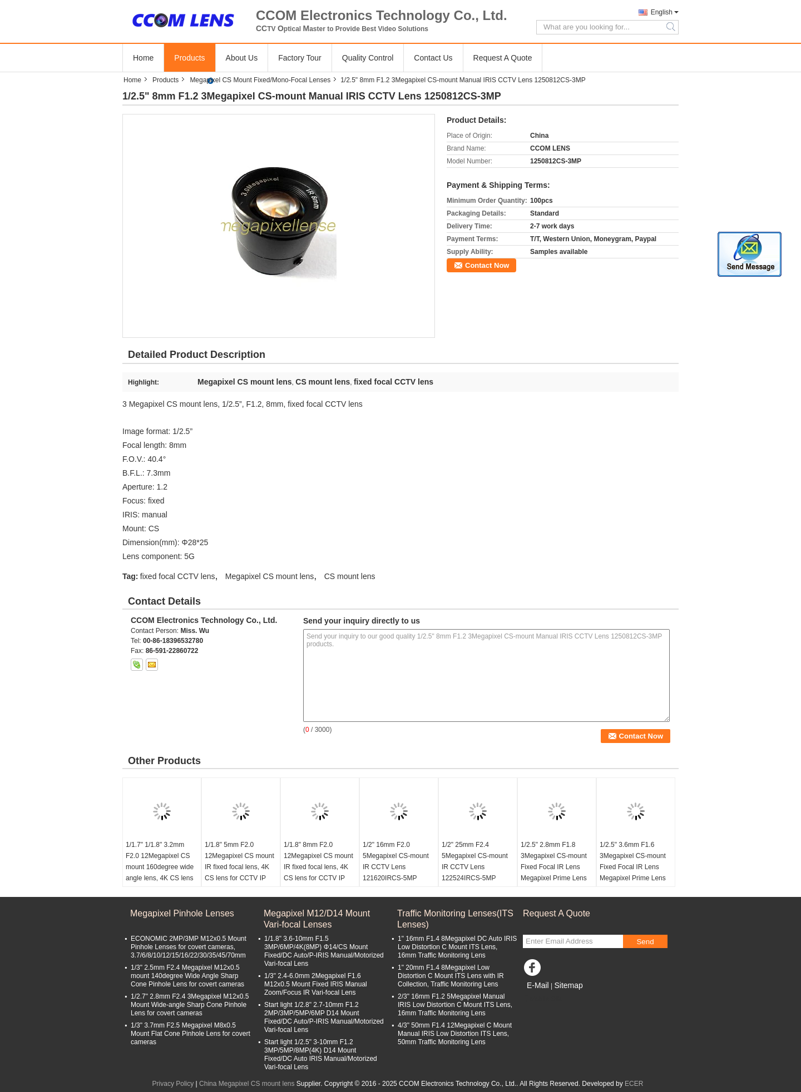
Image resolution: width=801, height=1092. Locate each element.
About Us (242, 57)
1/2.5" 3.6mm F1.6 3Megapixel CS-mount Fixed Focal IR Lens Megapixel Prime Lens (633, 861)
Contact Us (433, 57)
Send (645, 942)
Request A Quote (502, 57)
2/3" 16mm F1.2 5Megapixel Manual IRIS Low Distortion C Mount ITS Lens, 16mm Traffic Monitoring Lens (455, 1005)
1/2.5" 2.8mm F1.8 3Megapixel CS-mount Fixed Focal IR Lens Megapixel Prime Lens (554, 861)
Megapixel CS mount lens (269, 576)
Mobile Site (542, 999)
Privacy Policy (173, 1084)
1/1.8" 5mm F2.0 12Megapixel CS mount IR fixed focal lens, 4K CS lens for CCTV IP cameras (239, 867)
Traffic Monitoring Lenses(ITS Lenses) (455, 919)
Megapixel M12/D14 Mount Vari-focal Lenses (317, 919)
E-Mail (538, 985)
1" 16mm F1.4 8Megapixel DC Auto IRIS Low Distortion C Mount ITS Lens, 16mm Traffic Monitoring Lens (457, 947)
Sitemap (568, 985)
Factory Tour (300, 57)
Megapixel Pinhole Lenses (182, 913)
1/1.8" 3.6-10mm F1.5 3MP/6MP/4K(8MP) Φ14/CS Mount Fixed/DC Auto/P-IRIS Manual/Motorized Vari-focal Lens (324, 951)
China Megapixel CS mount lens (246, 1084)
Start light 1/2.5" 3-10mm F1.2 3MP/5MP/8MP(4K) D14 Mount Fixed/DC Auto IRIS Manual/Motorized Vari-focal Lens (320, 1054)
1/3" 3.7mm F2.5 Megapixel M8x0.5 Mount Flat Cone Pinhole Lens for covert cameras (190, 1033)
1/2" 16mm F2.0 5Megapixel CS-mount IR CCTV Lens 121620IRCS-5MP (396, 861)
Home (143, 57)
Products (189, 57)
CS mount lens (349, 576)
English (662, 12)
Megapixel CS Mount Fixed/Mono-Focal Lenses (260, 80)
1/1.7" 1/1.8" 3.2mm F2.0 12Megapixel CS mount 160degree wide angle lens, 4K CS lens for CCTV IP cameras (160, 867)
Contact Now (487, 265)
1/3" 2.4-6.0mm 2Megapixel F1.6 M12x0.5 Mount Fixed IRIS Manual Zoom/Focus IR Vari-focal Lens (315, 984)
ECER (634, 1084)
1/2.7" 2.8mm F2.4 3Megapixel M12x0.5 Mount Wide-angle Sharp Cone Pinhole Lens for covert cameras (190, 1005)
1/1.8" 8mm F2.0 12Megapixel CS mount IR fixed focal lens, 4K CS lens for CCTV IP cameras (318, 867)
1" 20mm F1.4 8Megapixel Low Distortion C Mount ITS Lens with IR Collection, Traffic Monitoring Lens (451, 976)
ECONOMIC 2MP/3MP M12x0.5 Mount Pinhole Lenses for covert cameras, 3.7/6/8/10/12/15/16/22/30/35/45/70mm (188, 947)
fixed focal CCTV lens (177, 576)
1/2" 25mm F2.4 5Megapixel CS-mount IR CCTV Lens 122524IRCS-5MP (475, 861)
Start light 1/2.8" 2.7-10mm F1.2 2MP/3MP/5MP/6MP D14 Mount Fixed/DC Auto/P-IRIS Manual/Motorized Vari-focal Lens (324, 1017)
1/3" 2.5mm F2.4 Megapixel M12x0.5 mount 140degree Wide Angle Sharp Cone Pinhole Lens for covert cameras (187, 976)
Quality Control (368, 57)
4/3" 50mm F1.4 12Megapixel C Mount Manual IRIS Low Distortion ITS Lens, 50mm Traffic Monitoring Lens (455, 1033)
